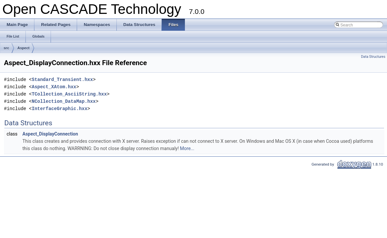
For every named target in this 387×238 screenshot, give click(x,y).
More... (187, 148)
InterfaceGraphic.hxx (59, 108)
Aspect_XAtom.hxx (54, 87)
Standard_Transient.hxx (62, 79)
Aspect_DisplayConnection (50, 134)
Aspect (24, 48)
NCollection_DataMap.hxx (64, 101)
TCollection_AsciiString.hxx (69, 94)
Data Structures (373, 57)
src (6, 48)
